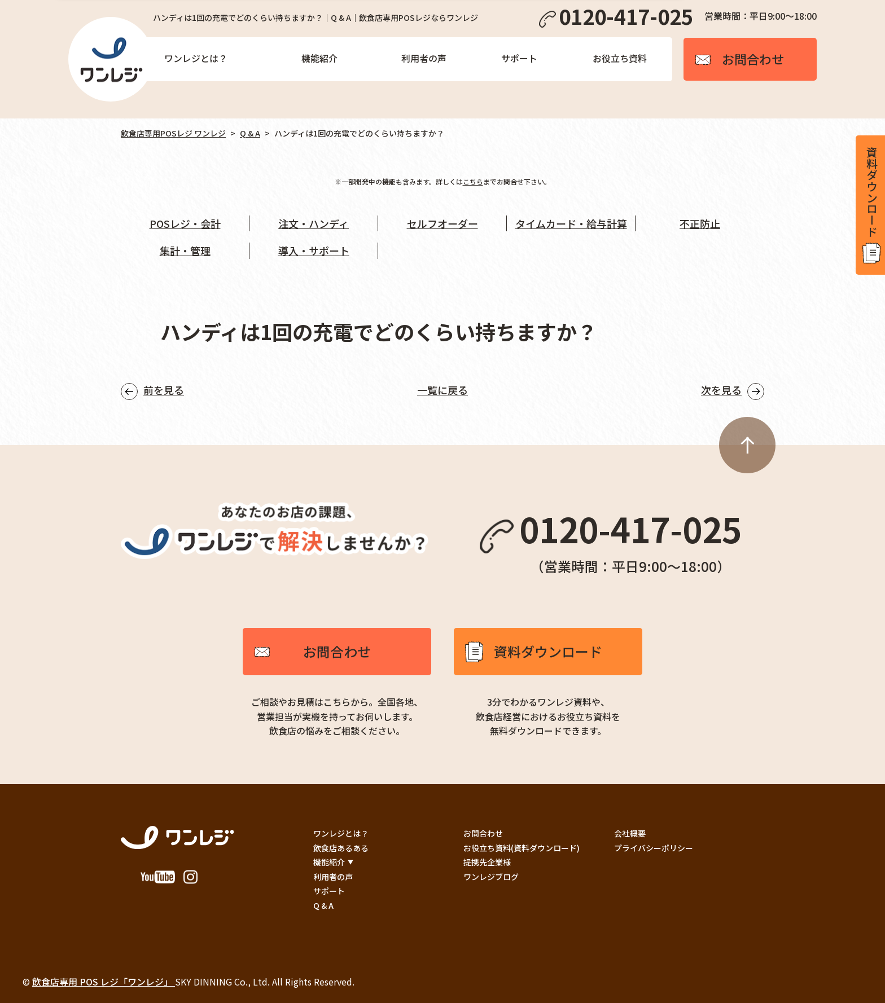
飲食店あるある (341, 848)
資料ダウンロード (548, 651)
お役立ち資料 (620, 58)
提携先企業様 (487, 862)
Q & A (250, 133)
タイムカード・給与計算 (571, 223)
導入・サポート (313, 250)
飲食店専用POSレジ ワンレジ (173, 133)
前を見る (163, 389)
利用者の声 (423, 58)
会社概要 (630, 833)
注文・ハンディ (313, 223)
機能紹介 (319, 58)
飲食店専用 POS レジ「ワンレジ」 (103, 981)
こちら (473, 181)
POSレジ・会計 (185, 223)
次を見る (721, 389)
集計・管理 (185, 250)
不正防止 (700, 223)
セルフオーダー (442, 223)
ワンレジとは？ (195, 58)
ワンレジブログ (491, 876)
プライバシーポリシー (653, 848)
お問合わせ (337, 651)
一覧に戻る (442, 389)
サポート (519, 58)
